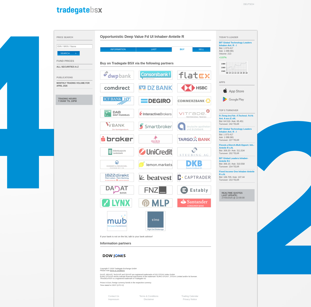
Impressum (113, 299)
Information (118, 49)
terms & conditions (117, 271)
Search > (69, 53)
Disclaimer (149, 299)
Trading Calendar (189, 296)
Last (154, 49)
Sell (201, 49)
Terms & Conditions (148, 296)
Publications (65, 77)
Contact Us (113, 296)
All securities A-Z (68, 67)
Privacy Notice (190, 299)
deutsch (248, 4)
